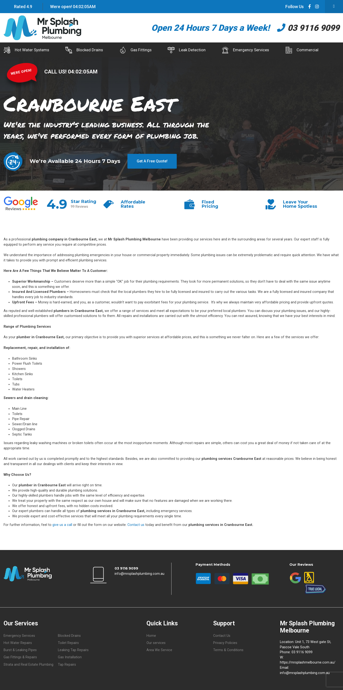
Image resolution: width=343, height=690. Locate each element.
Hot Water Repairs (18, 643)
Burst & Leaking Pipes (20, 650)
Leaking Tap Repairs (73, 650)
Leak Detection (189, 50)
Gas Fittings (137, 50)
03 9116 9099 (306, 28)
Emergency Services (248, 50)
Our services (156, 643)
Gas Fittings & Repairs (20, 657)
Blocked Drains (85, 50)
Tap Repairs (67, 664)
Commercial (306, 50)
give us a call (62, 525)
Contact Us (221, 635)
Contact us (135, 525)
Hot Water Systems (26, 50)
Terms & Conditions (228, 650)
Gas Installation (70, 657)
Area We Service (159, 650)
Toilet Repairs (68, 643)
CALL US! (56, 71)
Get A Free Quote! (152, 161)
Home (151, 635)
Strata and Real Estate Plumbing (28, 664)
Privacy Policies (225, 643)
